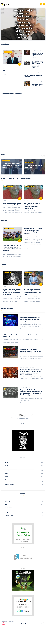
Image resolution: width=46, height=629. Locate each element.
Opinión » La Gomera (6, 161)
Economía (7, 471)
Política (6, 474)
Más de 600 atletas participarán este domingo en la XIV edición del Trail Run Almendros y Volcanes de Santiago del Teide (31, 373)
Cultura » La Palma (29, 273)
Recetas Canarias (8, 507)
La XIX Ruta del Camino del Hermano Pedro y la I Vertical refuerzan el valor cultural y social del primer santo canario (37, 65)
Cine (6, 505)
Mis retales (7, 513)
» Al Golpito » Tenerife (8, 187)
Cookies (11, 623)
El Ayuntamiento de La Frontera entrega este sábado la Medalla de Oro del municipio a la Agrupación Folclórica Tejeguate (31, 393)
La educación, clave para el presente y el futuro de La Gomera (11, 166)
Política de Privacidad (6, 623)
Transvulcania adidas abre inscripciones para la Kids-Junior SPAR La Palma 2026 (30, 351)
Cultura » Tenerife (7, 273)
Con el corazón (8, 510)
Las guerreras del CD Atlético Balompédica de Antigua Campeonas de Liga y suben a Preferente (12, 248)
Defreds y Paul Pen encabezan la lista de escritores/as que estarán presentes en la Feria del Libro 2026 (12, 292)
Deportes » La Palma (24, 315)
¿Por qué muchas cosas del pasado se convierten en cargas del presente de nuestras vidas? (32, 206)
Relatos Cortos (8, 502)
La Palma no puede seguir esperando (33, 167)
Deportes (7, 468)
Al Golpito (7, 499)
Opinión (6, 479)
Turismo (6, 476)
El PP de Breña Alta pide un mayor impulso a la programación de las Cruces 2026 (32, 292)
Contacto (4, 624)
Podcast (6, 482)
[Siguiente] (44, 156)
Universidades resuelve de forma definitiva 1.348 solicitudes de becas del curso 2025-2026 (37, 84)
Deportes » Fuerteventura (8, 229)
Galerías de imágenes (9, 485)
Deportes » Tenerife (24, 367)
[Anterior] (42, 156)
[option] (23, 24)
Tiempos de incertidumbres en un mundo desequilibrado (12, 204)
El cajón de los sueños (9, 516)
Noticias (6, 463)
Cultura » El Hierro (23, 387)
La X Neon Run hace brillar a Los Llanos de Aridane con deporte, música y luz (30, 319)
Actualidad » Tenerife (8, 52)
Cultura (6, 465)
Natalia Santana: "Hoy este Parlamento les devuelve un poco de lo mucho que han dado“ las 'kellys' (37, 54)
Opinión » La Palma (29, 163)
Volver (41, 623)
